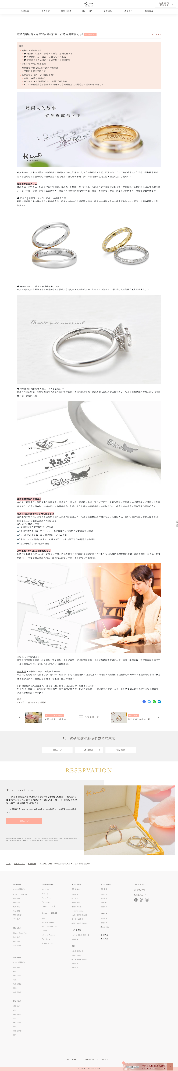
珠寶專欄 (149, 11)
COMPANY (89, 1060)
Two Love (46, 902)
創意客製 (75, 894)
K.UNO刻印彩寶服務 (79, 915)
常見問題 (75, 963)
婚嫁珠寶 (25, 11)
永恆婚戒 (16, 911)
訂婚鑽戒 (16, 898)
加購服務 (75, 939)
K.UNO (40, 553)
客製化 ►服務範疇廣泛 (35, 78)
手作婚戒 (16, 919)
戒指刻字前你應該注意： (36, 71)
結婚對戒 (16, 902)
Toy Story (46, 939)
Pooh (44, 918)
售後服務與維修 (77, 951)
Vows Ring (46, 898)
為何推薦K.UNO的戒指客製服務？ (38, 75)
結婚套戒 (16, 907)
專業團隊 (104, 898)
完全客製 (21, 671)
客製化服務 (66, 11)
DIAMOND (104, 902)
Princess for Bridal (49, 926)
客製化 (20, 656)
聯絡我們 (120, 750)
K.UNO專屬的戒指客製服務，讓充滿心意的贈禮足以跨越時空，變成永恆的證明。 (63, 84)
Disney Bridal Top (20, 933)
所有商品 (16, 967)
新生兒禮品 (17, 984)
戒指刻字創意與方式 (32, 50)
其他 (15, 988)
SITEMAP (71, 1060)
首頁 (8, 863)
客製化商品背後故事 (79, 923)
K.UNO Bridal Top (20, 894)
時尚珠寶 (45, 11)
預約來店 (57, 750)
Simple (45, 894)
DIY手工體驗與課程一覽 (80, 935)
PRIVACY (106, 1060)
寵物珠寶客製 (77, 907)
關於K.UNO (87, 11)
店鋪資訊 (128, 11)
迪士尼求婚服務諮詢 (79, 959)
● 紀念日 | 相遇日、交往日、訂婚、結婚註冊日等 (48, 53)
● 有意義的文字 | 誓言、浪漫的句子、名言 (45, 56)
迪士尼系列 (105, 927)
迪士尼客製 (76, 902)
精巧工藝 (104, 894)
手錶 (15, 1027)
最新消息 (108, 11)
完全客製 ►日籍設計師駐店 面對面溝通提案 (45, 81)
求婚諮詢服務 (77, 955)
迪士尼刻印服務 (77, 919)
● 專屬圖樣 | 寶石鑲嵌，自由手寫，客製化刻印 (47, 59)
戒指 (15, 971)
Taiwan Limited (48, 906)
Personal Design (78, 911)
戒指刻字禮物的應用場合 (34, 63)
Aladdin (45, 931)
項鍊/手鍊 (17, 975)
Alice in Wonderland (50, 935)
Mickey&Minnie (48, 922)
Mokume (45, 889)
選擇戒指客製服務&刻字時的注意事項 (40, 67)
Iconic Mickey (47, 943)
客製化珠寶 (17, 915)
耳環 (15, 980)
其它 (15, 1035)
